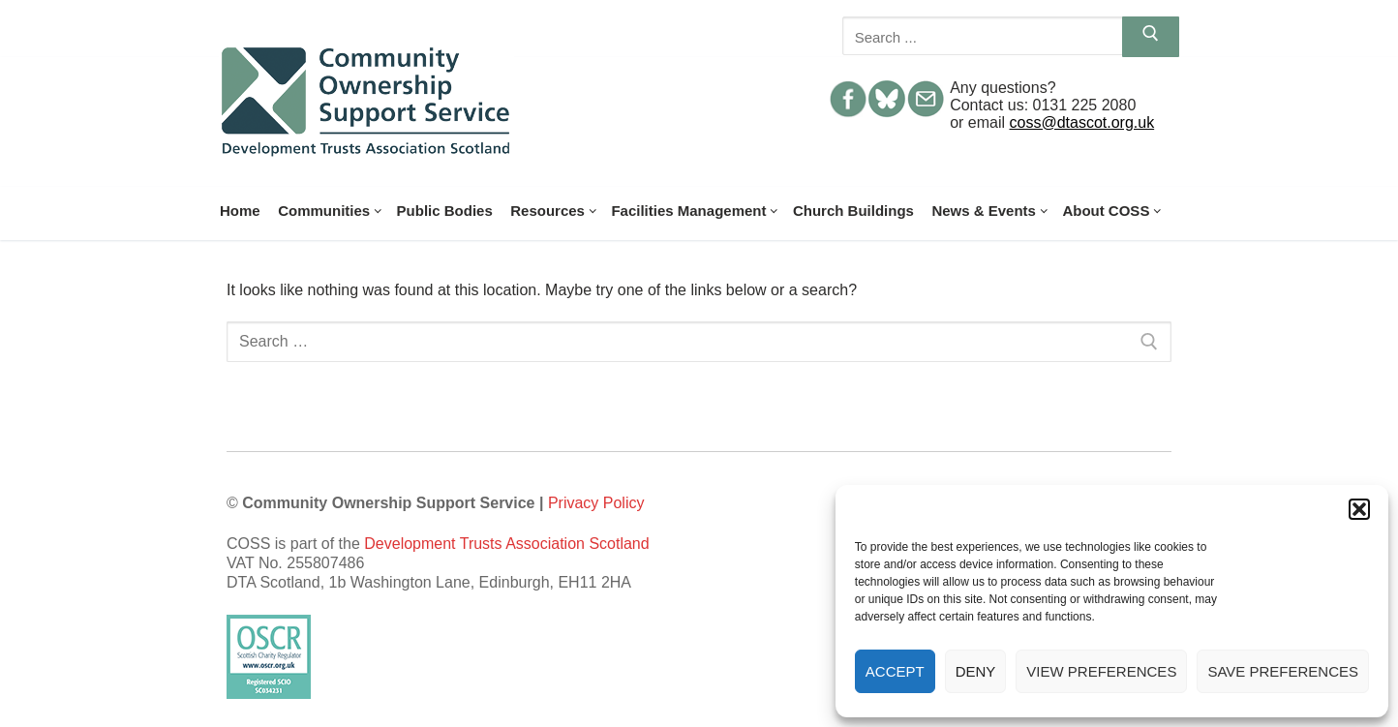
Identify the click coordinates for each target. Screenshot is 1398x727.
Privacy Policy (596, 503)
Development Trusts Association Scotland (506, 543)
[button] (1359, 509)
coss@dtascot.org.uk (1082, 122)
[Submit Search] (1150, 36)
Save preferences (1282, 671)
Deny (976, 671)
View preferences (1101, 671)
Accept (895, 671)
